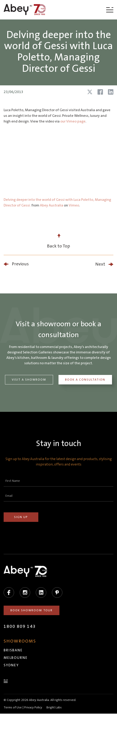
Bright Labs (54, 707)
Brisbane (13, 650)
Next (100, 264)
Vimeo (74, 205)
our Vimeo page (72, 121)
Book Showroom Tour (31, 610)
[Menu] (109, 9)
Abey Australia (51, 205)
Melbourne (16, 658)
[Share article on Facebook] (100, 92)
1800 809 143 (20, 626)
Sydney (11, 665)
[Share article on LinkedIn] (110, 92)
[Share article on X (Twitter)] (90, 92)
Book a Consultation (85, 379)
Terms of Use (13, 707)
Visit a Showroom (29, 379)
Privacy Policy (33, 707)
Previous (20, 263)
